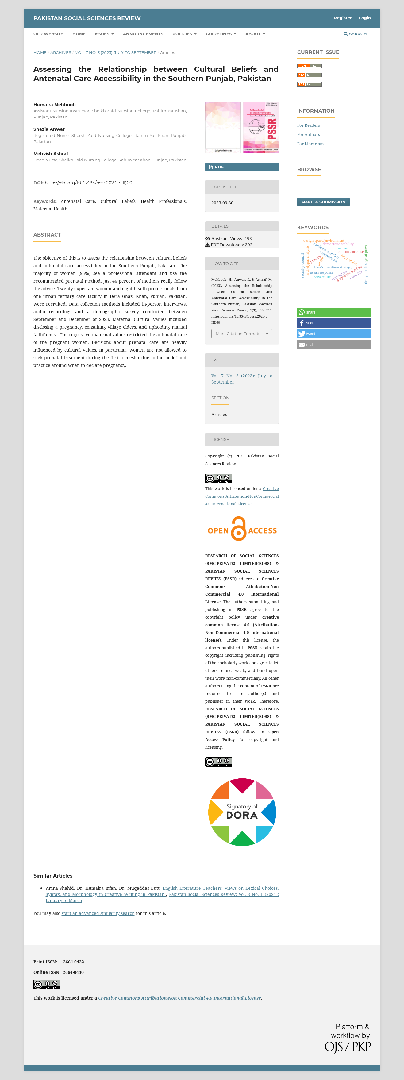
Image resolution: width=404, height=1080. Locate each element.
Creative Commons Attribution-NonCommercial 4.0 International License (242, 496)
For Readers (308, 125)
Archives (60, 52)
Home (79, 33)
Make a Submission (323, 201)
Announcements (143, 33)
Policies (182, 33)
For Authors (308, 134)
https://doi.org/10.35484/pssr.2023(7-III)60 (88, 183)
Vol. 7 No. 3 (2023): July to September (115, 52)
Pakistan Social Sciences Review (87, 18)
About (253, 33)
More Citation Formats (238, 333)
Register (343, 17)
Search (355, 33)
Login (365, 17)
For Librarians (310, 143)
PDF (219, 166)
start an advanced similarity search (98, 913)
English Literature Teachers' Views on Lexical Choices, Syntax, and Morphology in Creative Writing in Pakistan (162, 891)
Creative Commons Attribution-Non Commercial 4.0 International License (179, 998)
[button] (334, 312)
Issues (102, 33)
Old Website (48, 33)
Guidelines (219, 33)
